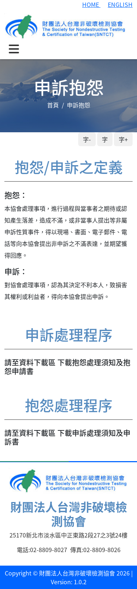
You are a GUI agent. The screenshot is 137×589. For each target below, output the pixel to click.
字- (87, 139)
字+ (123, 139)
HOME (91, 4)
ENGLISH (120, 4)
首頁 (53, 104)
